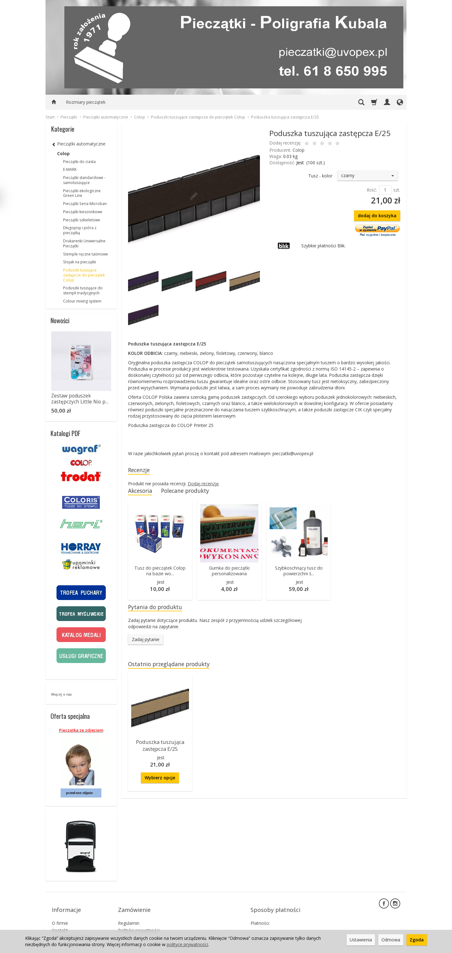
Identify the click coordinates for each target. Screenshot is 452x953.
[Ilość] (385, 190)
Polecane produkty (192, 492)
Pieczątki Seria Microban (85, 203)
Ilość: (372, 190)
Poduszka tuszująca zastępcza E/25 (160, 748)
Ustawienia (361, 940)
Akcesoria (142, 492)
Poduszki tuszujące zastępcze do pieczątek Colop (84, 275)
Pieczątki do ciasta (79, 161)
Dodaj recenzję (203, 484)
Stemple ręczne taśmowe (85, 254)
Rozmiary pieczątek (85, 102)
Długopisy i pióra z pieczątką (79, 230)
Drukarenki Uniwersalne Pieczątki (84, 243)
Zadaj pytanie (145, 642)
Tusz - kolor (320, 176)
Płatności (259, 914)
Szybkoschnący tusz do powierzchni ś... (298, 572)
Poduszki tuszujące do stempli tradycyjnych (83, 290)
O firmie (60, 914)
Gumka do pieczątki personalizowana (229, 572)
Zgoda (417, 940)
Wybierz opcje (160, 779)
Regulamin (128, 914)
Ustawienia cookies (71, 928)
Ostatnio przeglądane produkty (173, 667)
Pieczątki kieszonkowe (82, 211)
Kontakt (60, 921)
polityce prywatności (187, 944)
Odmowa (390, 940)
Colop (298, 150)
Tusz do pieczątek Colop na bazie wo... (160, 572)
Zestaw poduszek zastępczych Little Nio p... (79, 398)
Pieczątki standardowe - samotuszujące (84, 180)
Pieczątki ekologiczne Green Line (82, 193)
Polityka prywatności (139, 921)
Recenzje (140, 470)
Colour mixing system (82, 301)
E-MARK (70, 169)
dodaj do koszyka (377, 216)
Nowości (60, 320)
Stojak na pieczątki (79, 262)
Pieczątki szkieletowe (81, 220)
